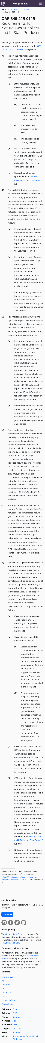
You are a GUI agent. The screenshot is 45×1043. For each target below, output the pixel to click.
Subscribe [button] (7, 914)
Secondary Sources (9, 1000)
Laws (15, 1024)
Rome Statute (19, 1036)
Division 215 (27, 9)
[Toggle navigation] (40, 3)
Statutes (16, 1017)
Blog (3, 980)
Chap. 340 (16, 9)
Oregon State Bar (13, 934)
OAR (8, 9)
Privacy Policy (7, 1004)
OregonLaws (20, 3)
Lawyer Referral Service (11, 942)
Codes (15, 1009)
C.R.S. (15, 1013)
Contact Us (6, 992)
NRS (14, 1020)
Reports (5, 996)
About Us (5, 984)
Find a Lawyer (7, 977)
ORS (19, 1028)
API (2, 988)
